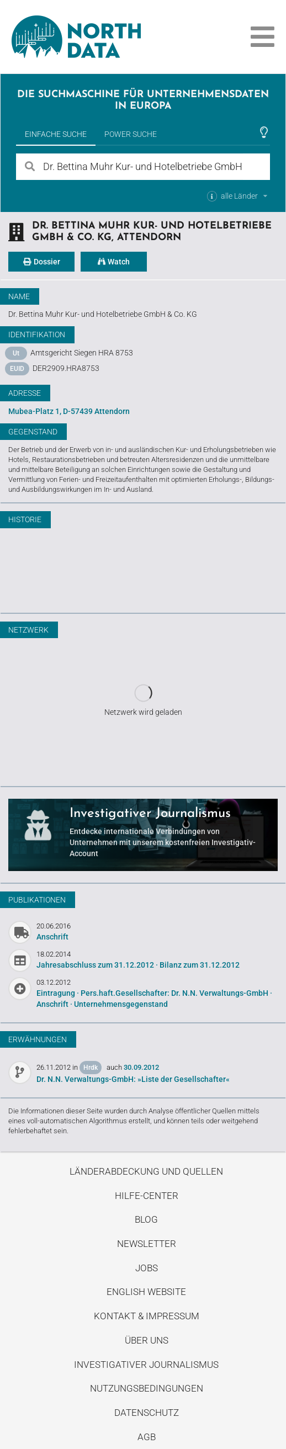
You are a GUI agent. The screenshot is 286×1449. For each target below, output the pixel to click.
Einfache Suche (56, 134)
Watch (113, 261)
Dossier (41, 261)
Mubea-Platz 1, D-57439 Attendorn (69, 411)
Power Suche (130, 134)
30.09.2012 (141, 1067)
